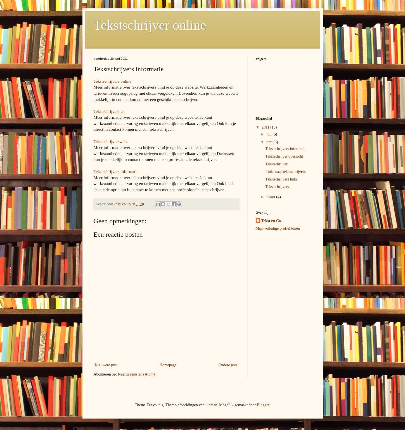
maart (271, 197)
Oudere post (227, 365)
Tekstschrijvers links (281, 179)
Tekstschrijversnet (109, 111)
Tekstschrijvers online (112, 81)
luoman (211, 405)
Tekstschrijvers (277, 187)
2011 (266, 127)
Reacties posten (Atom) (136, 374)
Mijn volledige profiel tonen (278, 228)
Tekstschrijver (276, 164)
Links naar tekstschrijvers (285, 172)
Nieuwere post (106, 365)
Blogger (263, 405)
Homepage (168, 365)
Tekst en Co (271, 221)
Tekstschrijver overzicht (284, 156)
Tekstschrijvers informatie (116, 171)
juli (269, 134)
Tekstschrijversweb (110, 141)
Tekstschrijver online (150, 25)
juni (269, 142)
